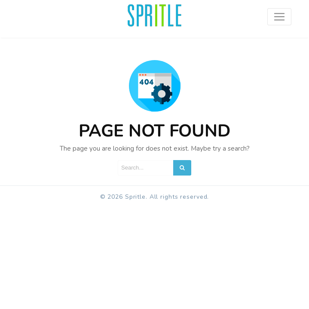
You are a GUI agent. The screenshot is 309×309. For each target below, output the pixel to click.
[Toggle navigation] (279, 16)
